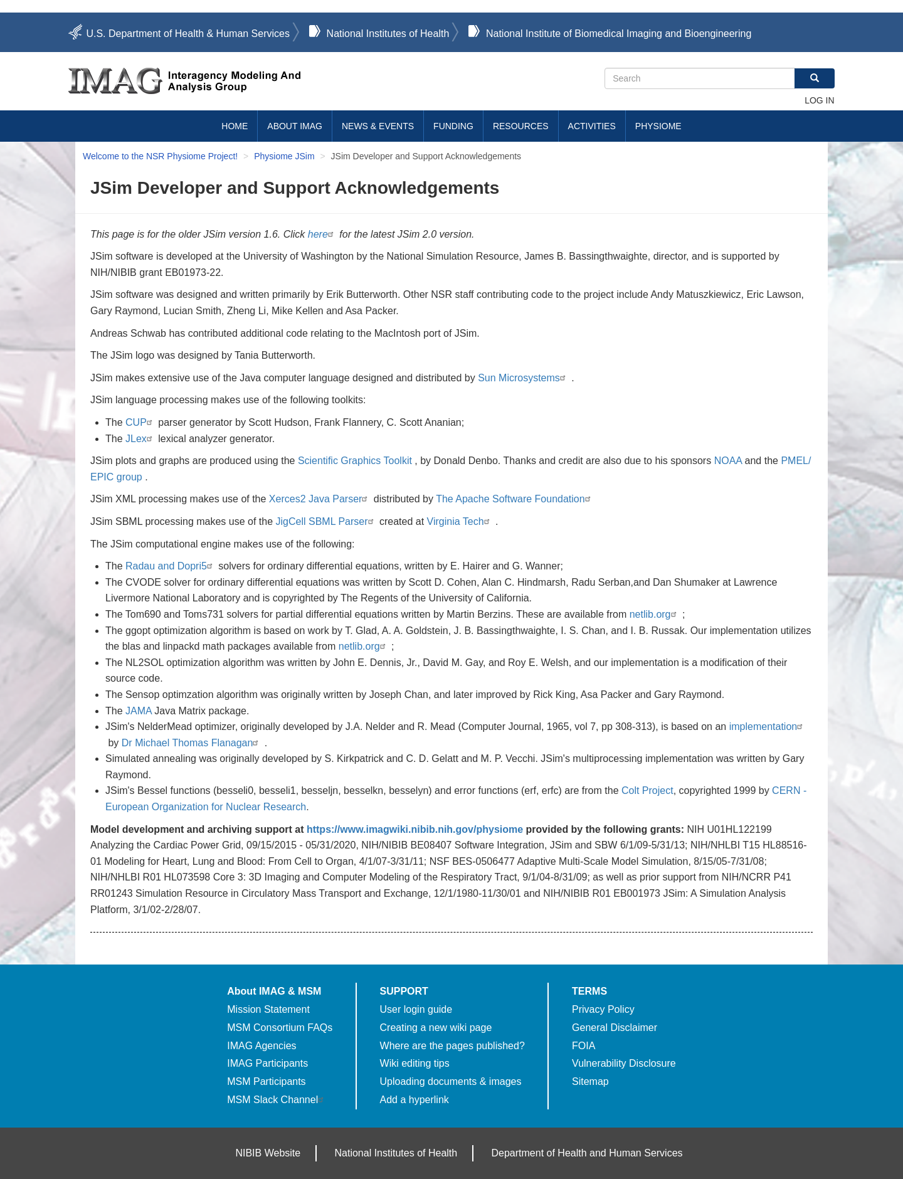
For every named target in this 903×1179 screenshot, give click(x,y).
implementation (767, 726)
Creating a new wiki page (436, 1027)
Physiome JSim (284, 156)
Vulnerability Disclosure (624, 1063)
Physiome (658, 126)
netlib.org (655, 614)
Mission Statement (268, 1009)
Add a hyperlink (414, 1099)
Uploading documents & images (451, 1081)
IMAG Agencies (261, 1045)
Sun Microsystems (523, 378)
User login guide (416, 1009)
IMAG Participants (267, 1063)
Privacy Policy (603, 1009)
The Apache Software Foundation (515, 499)
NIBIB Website (267, 1153)
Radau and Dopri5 (170, 566)
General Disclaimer (614, 1027)
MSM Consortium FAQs (279, 1027)
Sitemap (590, 1081)
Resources (521, 126)
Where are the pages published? (452, 1045)
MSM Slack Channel (277, 1099)
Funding (453, 126)
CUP (140, 422)
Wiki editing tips (415, 1063)
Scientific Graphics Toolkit (355, 460)
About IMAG (294, 126)
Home (234, 126)
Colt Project (647, 790)
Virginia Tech (460, 521)
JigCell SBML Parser (326, 521)
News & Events (378, 126)
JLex (140, 438)
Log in (819, 100)
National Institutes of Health (388, 33)
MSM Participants (266, 1081)
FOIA (583, 1045)
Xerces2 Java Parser (320, 499)
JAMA (138, 711)
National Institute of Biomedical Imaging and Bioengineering (618, 33)
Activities (592, 126)
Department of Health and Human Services (587, 1153)
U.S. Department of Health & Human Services (188, 33)
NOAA (728, 460)
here (322, 234)
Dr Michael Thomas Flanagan (192, 743)
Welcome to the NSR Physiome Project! (160, 156)
